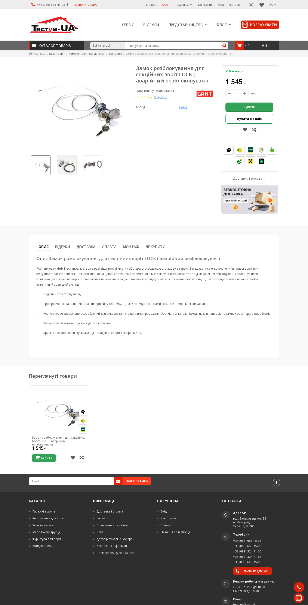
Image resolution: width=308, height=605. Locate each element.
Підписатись (137, 481)
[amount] (237, 93)
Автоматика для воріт (48, 518)
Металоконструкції (46, 532)
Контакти (205, 5)
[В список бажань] (73, 458)
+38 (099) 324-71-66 (247, 551)
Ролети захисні (43, 525)
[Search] (224, 45)
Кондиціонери (42, 545)
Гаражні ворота (43, 511)
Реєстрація (168, 518)
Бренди (166, 525)
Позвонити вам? (85, 5)
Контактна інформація (112, 545)
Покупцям (183, 5)
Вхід (164, 511)
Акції (165, 5)
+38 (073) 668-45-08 (247, 562)
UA (272, 5)
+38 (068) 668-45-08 (247, 546)
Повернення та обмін (112, 525)
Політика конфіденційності (115, 552)
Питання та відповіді (176, 532)
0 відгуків (160, 97)
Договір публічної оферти (115, 539)
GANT (183, 107)
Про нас (150, 5)
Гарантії (102, 518)
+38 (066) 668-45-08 (49, 5)
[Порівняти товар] (82, 458)
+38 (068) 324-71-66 (247, 556)
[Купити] (44, 458)
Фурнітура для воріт (46, 539)
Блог (99, 532)
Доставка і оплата (247, 178)
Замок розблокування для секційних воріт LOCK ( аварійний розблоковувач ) (58, 441)
